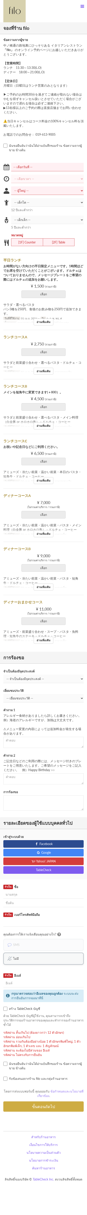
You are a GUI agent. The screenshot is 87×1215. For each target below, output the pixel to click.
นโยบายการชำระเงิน (43, 1160)
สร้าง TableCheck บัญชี (21, 1009)
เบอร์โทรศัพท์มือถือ (21, 915)
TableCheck (43, 870)
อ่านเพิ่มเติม (43, 322)
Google (43, 852)
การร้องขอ (10, 792)
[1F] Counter (24, 242)
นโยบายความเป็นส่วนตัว (44, 1152)
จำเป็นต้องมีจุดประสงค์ (19, 671)
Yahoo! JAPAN (43, 861)
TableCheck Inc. (43, 1179)
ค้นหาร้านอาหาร (43, 1168)
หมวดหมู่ (17, 235)
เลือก (45, 294)
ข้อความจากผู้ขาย (15, 40)
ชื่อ (10, 887)
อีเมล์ (12, 975)
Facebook (44, 844)
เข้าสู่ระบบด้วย (13, 837)
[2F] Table (55, 242)
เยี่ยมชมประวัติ (13, 690)
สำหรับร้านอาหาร (43, 1137)
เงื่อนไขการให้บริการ (43, 1145)
